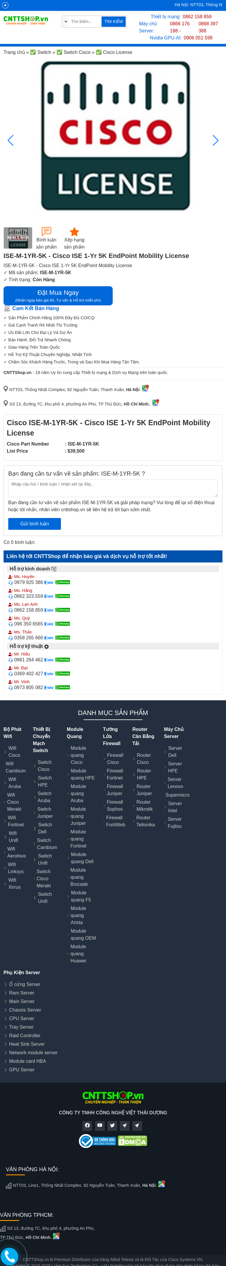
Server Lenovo (175, 783)
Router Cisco (144, 759)
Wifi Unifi (13, 837)
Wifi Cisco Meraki (14, 802)
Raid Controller (25, 1035)
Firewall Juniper (115, 790)
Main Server (21, 1001)
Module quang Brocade (79, 877)
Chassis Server (25, 1009)
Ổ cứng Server (24, 984)
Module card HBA (27, 1061)
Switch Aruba (44, 797)
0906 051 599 (198, 37)
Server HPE (175, 767)
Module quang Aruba (78, 793)
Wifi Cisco (14, 752)
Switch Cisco (44, 766)
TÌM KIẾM (113, 21)
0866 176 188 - (180, 27)
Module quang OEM (83, 935)
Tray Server (21, 1027)
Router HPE (144, 774)
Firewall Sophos (115, 806)
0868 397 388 (208, 27)
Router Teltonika (145, 821)
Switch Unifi (45, 859)
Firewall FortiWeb (115, 821)
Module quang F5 (81, 896)
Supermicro (177, 794)
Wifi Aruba (14, 783)
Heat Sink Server (27, 1044)
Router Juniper (144, 790)
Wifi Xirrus (14, 884)
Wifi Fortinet (16, 821)
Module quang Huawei (78, 953)
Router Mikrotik (145, 806)
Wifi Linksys (16, 868)
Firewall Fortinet (115, 774)
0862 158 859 (197, 16)
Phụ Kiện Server (22, 972)
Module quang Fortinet (79, 838)
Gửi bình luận (34, 523)
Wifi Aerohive (16, 852)
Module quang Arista (78, 915)
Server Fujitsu (175, 823)
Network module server (33, 1052)
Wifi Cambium (16, 767)
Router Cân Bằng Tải (143, 736)
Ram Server (21, 992)
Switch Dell (45, 828)
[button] (216, 140)
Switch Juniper (45, 813)
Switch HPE (45, 781)
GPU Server (21, 1069)
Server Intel (175, 807)
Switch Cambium (47, 844)
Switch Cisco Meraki (43, 878)
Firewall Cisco (115, 759)
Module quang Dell (82, 858)
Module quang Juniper (78, 816)
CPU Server (21, 1018)
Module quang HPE (83, 774)
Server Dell (175, 752)
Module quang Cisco (78, 755)
